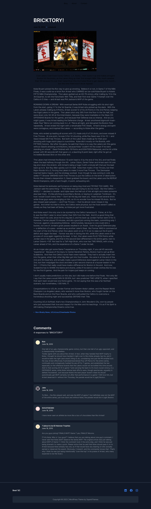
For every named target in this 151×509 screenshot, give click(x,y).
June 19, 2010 (47, 428)
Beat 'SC (16, 490)
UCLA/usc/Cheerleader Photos (63, 312)
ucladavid (52, 27)
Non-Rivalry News (42, 312)
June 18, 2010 (47, 344)
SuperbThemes (92, 499)
